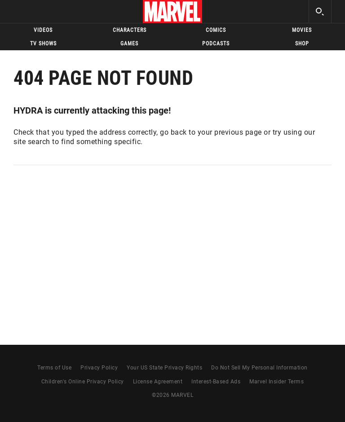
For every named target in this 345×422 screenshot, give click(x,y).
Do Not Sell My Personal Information (259, 368)
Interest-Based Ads (215, 381)
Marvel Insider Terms (276, 381)
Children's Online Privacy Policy (82, 381)
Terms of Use (54, 368)
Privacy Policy (99, 368)
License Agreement (158, 381)
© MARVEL (172, 395)
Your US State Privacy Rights (164, 368)
